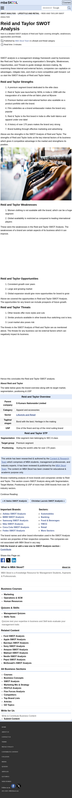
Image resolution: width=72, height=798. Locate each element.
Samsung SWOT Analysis (15, 520)
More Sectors (47, 531)
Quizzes (5, 766)
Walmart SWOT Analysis (16, 653)
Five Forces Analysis (14, 691)
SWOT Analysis (11, 681)
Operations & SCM (13, 598)
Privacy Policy (8, 747)
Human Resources (13, 601)
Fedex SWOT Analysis (14, 531)
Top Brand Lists (12, 698)
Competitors (10, 695)
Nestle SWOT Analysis (15, 656)
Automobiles (47, 514)
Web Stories (6, 781)
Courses (67, 2)
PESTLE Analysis (12, 688)
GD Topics (9, 705)
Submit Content (12, 719)
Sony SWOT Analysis (14, 646)
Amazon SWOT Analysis (16, 649)
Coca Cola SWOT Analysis (16, 527)
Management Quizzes (14, 613)
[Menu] (3, 8)
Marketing (9, 594)
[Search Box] (54, 8)
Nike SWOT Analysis (13, 524)
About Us (66, 567)
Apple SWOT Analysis (15, 639)
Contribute (6, 549)
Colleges (5, 756)
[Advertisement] (36, 51)
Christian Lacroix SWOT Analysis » (48, 501)
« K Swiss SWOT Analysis (15, 501)
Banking (45, 517)
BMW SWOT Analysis (13, 517)
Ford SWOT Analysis (14, 636)
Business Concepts (13, 678)
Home (4, 727)
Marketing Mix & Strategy (16, 685)
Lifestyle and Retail (26, 415)
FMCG (44, 524)
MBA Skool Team (22, 41)
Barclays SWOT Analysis (16, 643)
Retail (44, 527)
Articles (8, 702)
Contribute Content (10, 752)
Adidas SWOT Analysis (14, 514)
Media (4, 761)
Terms (4, 742)
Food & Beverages (50, 520)
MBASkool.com (14, 791)
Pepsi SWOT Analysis (14, 660)
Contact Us (6, 737)
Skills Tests (9, 617)
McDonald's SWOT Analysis (18, 663)
